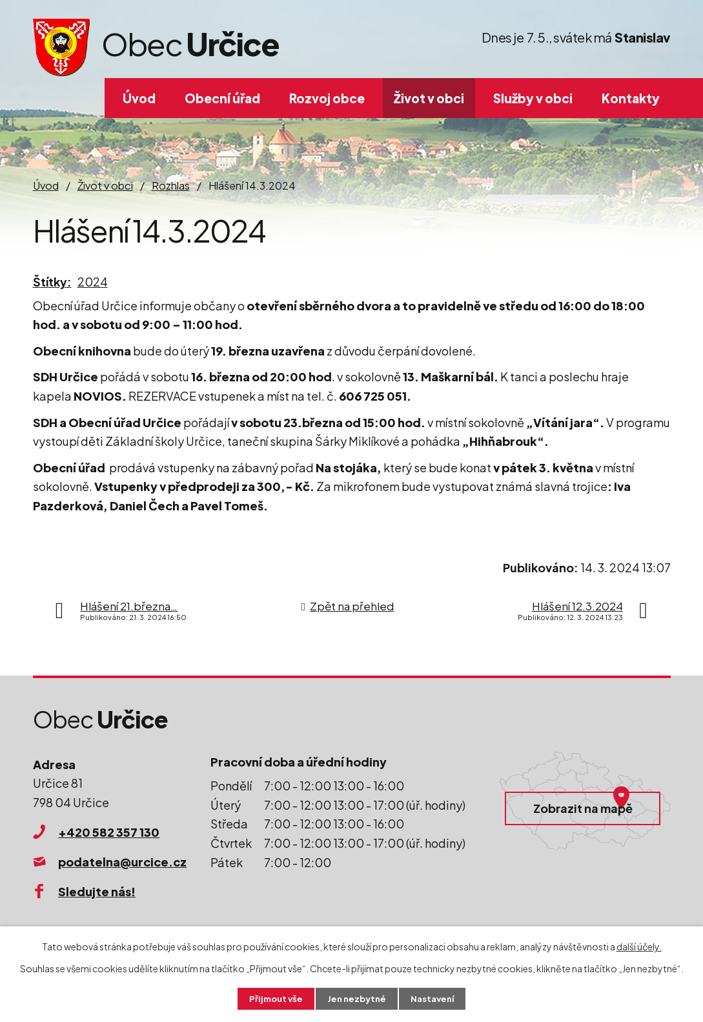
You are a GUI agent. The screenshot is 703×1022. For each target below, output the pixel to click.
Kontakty (631, 98)
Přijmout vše (272, 998)
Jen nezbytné (356, 998)
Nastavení (435, 998)
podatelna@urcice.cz (122, 861)
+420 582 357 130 (108, 832)
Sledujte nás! (97, 891)
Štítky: (52, 281)
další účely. (639, 945)
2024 (92, 281)
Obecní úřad (222, 98)
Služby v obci (533, 98)
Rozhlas (171, 185)
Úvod (139, 98)
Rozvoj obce (327, 98)
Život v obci (429, 98)
